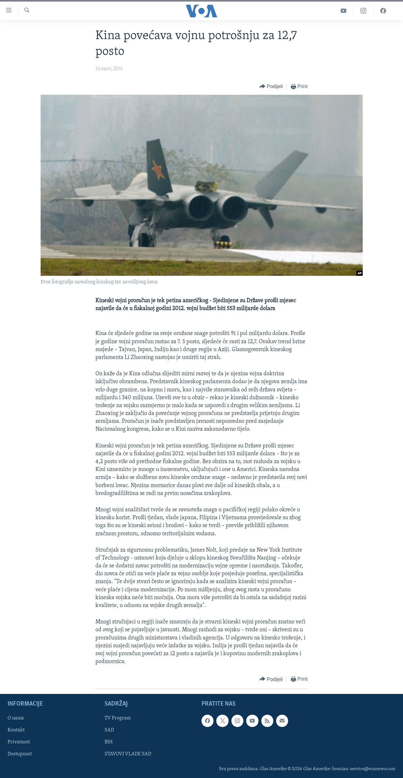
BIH (109, 742)
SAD (109, 730)
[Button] (271, 86)
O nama (16, 718)
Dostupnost (20, 754)
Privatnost (19, 742)
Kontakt (16, 730)
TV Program (118, 718)
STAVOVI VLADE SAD (128, 754)
